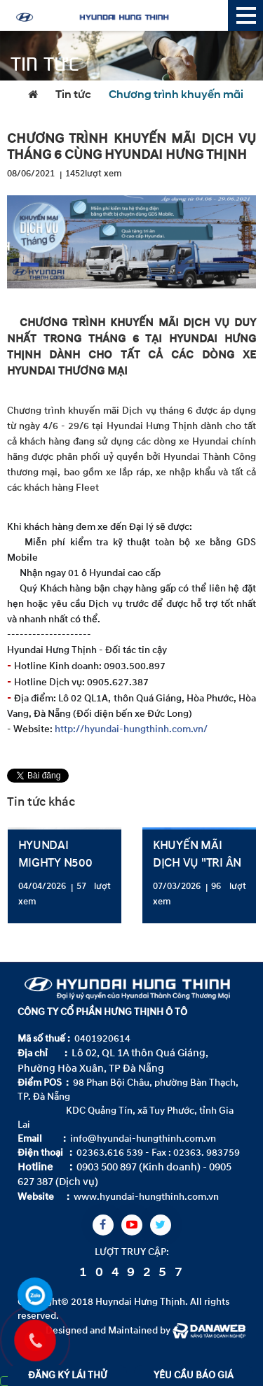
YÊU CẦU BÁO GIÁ (194, 1375)
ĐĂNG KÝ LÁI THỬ (67, 1375)
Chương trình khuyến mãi (176, 95)
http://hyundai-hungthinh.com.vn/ (131, 729)
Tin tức (73, 95)
